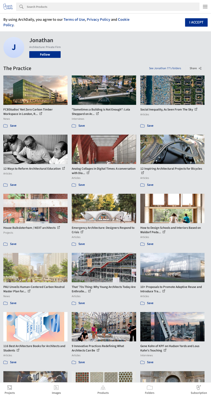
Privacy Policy (98, 19)
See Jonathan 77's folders (165, 68)
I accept (196, 22)
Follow (45, 54)
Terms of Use (74, 19)
